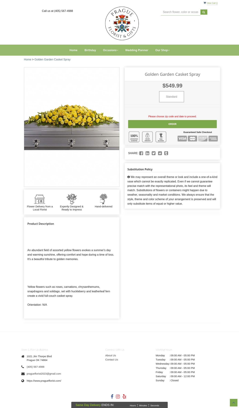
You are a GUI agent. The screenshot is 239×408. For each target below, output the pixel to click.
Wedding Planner (136, 50)
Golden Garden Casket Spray (52, 59)
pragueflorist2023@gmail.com (44, 373)
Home (73, 50)
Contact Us (111, 359)
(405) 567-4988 (35, 366)
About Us (110, 355)
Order (172, 124)
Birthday (90, 50)
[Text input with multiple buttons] (180, 12)
